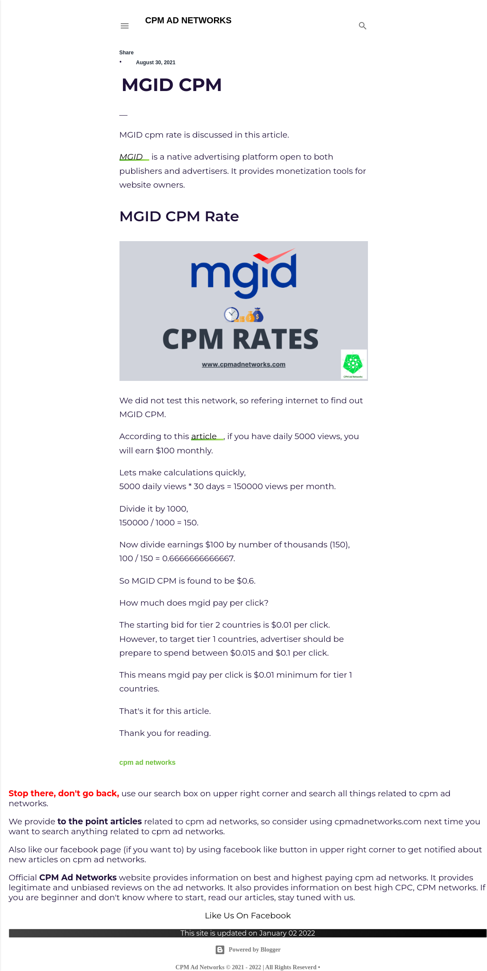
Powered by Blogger (247, 950)
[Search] (363, 24)
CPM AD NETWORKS (188, 20)
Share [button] (126, 53)
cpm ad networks (147, 762)
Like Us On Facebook (248, 916)
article (204, 436)
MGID (131, 157)
